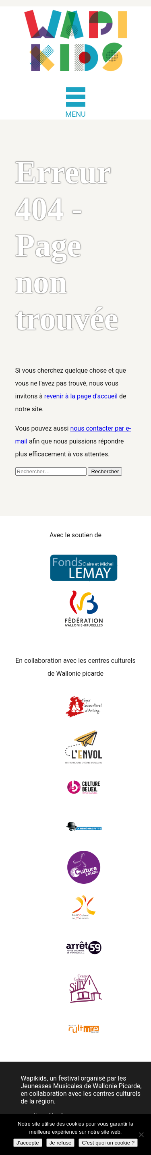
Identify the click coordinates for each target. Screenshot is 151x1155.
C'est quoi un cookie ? (108, 1143)
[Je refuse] (141, 1134)
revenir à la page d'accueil (81, 396)
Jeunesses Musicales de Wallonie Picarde (80, 1086)
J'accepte (28, 1143)
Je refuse (61, 1143)
